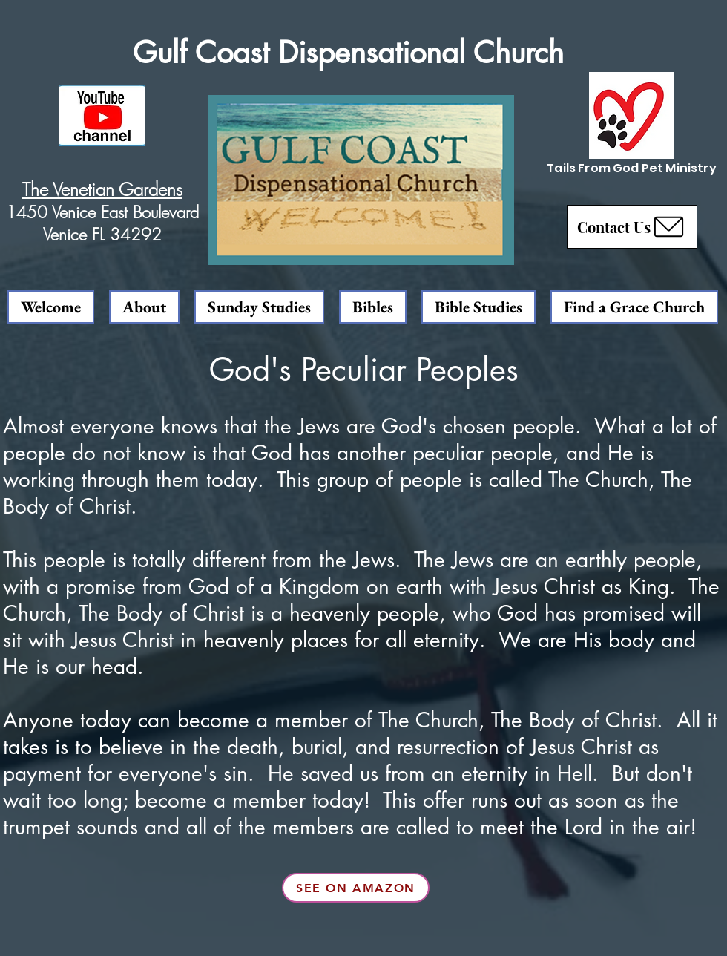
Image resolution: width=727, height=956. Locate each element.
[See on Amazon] (356, 888)
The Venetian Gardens (102, 189)
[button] (632, 227)
